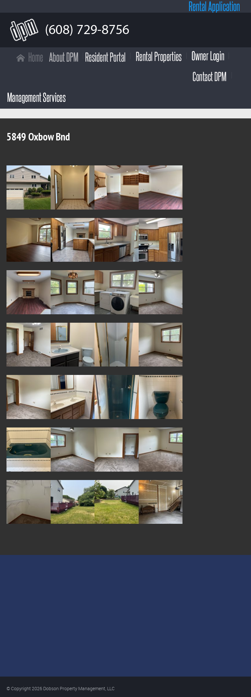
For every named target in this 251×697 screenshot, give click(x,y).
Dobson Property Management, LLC (79, 688)
